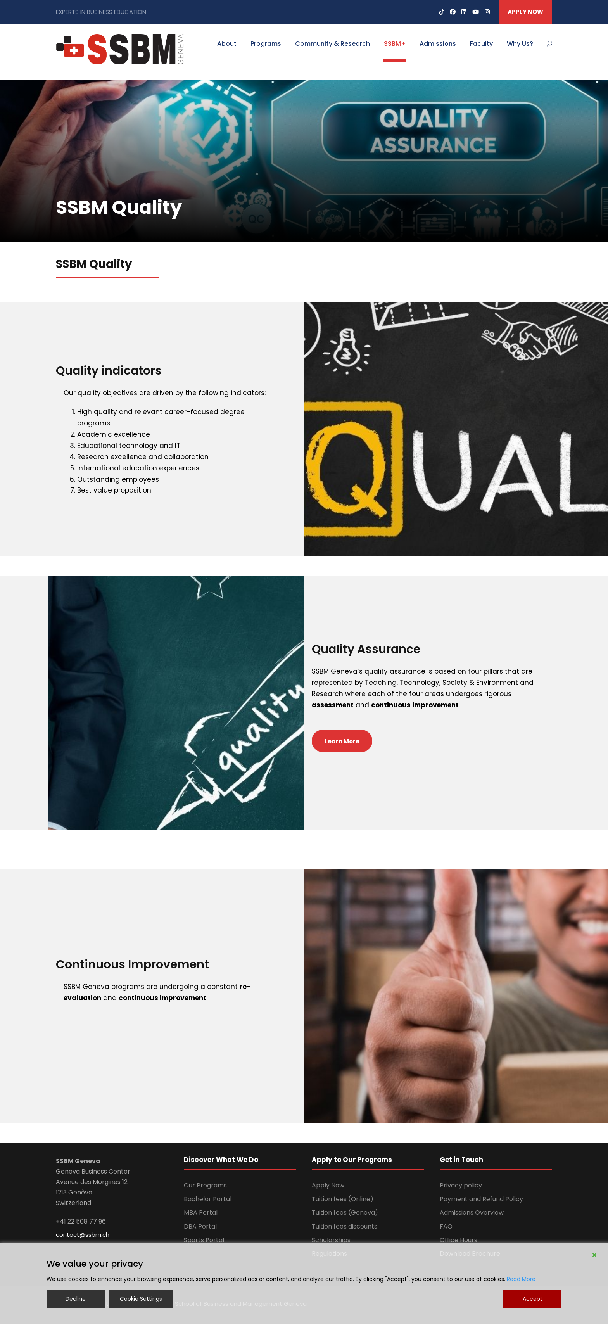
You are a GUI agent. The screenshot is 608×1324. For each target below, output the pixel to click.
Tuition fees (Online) (342, 1198)
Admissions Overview (472, 1212)
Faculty (481, 43)
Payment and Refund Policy (481, 1198)
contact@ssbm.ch (82, 1235)
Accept (532, 1299)
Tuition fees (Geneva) (345, 1212)
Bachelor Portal (207, 1198)
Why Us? (520, 43)
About (227, 43)
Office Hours (458, 1240)
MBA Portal (201, 1212)
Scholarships (331, 1240)
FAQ (446, 1226)
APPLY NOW (525, 12)
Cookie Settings (141, 1299)
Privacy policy (461, 1185)
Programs (265, 43)
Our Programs (205, 1185)
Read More (521, 1279)
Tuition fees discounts (344, 1226)
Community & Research (332, 43)
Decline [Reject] (76, 1299)
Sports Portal (204, 1240)
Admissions (438, 43)
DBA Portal (200, 1226)
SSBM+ (395, 43)
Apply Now (328, 1185)
